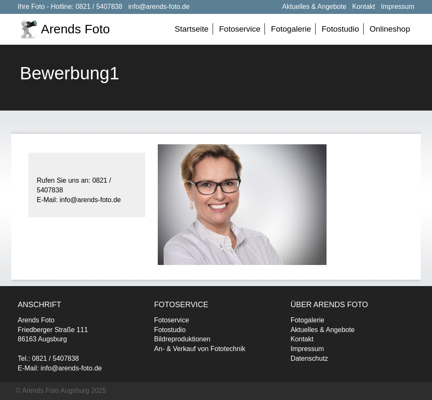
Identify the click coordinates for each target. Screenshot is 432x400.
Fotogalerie (291, 28)
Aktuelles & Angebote (314, 6)
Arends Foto (75, 29)
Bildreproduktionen (182, 339)
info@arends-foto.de (158, 6)
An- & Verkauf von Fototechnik (199, 348)
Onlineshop (390, 28)
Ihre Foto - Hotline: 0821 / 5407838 (70, 6)
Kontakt (363, 6)
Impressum (397, 6)
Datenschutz (309, 358)
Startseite (191, 28)
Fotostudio (340, 28)
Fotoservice (239, 28)
